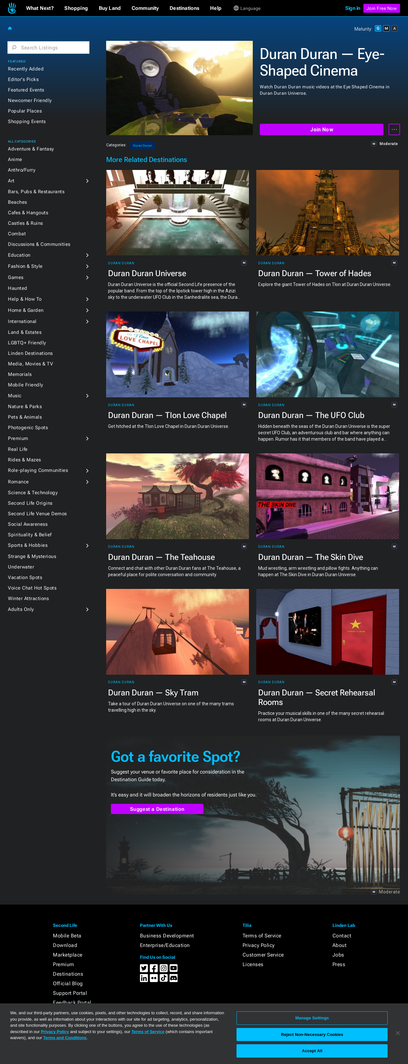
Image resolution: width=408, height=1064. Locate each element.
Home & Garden (26, 310)
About (339, 945)
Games (16, 277)
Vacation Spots (25, 577)
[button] (40, 8)
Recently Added (26, 69)
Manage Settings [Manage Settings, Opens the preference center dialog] (312, 1018)
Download (65, 945)
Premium (18, 438)
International (22, 321)
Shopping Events (27, 121)
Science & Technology (33, 492)
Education (19, 255)
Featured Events (26, 90)
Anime (15, 159)
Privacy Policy (259, 945)
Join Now (321, 130)
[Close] (398, 1033)
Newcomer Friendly (30, 100)
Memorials (20, 374)
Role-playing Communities (38, 470)
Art (11, 181)
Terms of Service (262, 936)
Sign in (352, 8)
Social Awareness (27, 524)
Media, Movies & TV (30, 364)
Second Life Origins (30, 503)
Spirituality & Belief (30, 535)
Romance (18, 482)
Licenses (253, 964)
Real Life (18, 449)
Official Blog (68, 983)
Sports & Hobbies (27, 545)
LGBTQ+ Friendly (27, 343)
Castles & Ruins (25, 223)
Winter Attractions (28, 598)
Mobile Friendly (25, 385)
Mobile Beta (67, 936)
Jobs (338, 955)
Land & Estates (24, 332)
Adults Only (21, 609)
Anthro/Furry (21, 170)
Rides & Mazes (24, 460)
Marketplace (68, 955)
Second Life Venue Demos (37, 514)
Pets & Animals (25, 417)
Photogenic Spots (28, 427)
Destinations (68, 974)
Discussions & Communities (39, 244)
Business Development (167, 936)
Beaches (17, 202)
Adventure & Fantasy (31, 149)
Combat (17, 234)
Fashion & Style (25, 266)
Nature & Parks (25, 406)
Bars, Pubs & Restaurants (36, 191)
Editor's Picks (23, 79)
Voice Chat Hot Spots (32, 588)
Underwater (21, 567)
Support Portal (70, 993)
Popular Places (25, 111)
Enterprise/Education (165, 945)
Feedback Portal (72, 1003)
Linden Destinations (30, 353)
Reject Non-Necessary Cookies (312, 1034)
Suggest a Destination (157, 809)
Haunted (17, 288)
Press (339, 964)
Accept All (312, 1050)
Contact (342, 936)
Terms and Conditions (64, 1037)
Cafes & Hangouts (28, 213)
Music (15, 396)
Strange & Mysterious (32, 556)
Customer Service (263, 955)
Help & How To (25, 299)
